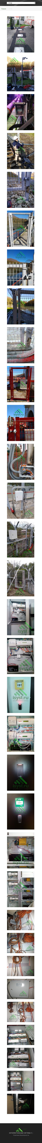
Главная (3, 9)
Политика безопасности (21, 1135)
